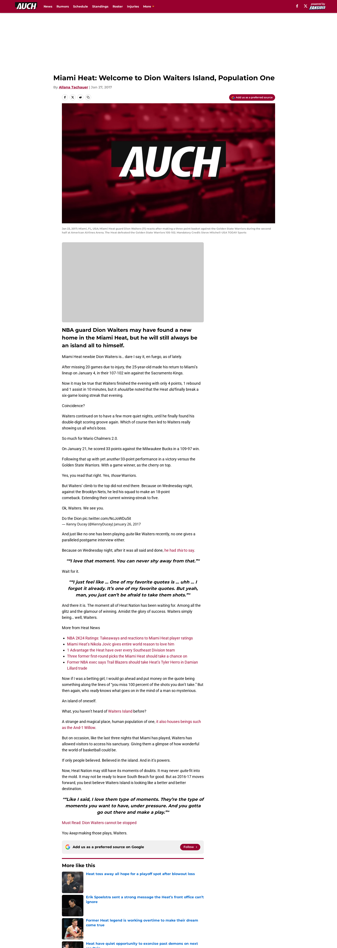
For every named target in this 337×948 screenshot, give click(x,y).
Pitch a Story (72, 916)
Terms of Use (170, 916)
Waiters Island (120, 711)
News (48, 6)
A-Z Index (127, 924)
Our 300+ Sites (217, 908)
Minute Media (39, 936)
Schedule (80, 6)
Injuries (133, 6)
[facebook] (297, 6)
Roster (118, 6)
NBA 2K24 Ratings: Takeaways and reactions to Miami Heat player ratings (130, 638)
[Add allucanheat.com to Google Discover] (252, 97)
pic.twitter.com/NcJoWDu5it (107, 518)
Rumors (63, 6)
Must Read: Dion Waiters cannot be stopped (99, 822)
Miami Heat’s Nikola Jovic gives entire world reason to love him (120, 644)
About (66, 908)
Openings (127, 908)
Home (66, 878)
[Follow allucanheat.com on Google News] (190, 847)
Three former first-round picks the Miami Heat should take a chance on (127, 656)
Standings (100, 6)
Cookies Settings (173, 924)
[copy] (88, 97)
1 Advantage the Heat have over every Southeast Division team (121, 650)
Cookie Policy (216, 916)
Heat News (84, 878)
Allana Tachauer (73, 87)
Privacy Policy (130, 916)
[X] (305, 6)
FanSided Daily (260, 908)
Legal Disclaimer (262, 916)
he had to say (179, 550)
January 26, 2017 (127, 524)
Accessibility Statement (81, 924)
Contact (166, 908)
